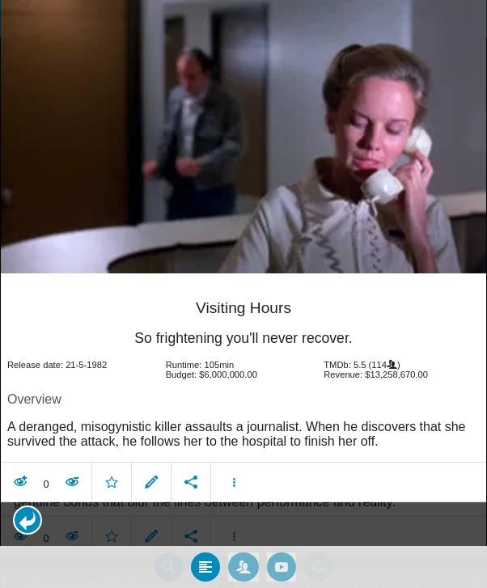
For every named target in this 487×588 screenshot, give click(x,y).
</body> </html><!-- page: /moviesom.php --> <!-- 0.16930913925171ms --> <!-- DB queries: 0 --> (243, 294)
